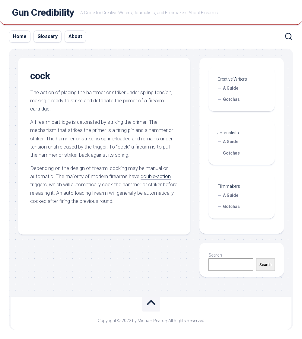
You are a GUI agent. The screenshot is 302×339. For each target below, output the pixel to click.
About (75, 36)
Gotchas (231, 99)
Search (215, 255)
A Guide (230, 88)
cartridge (39, 109)
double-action (156, 176)
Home (20, 36)
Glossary (47, 36)
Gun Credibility (43, 12)
